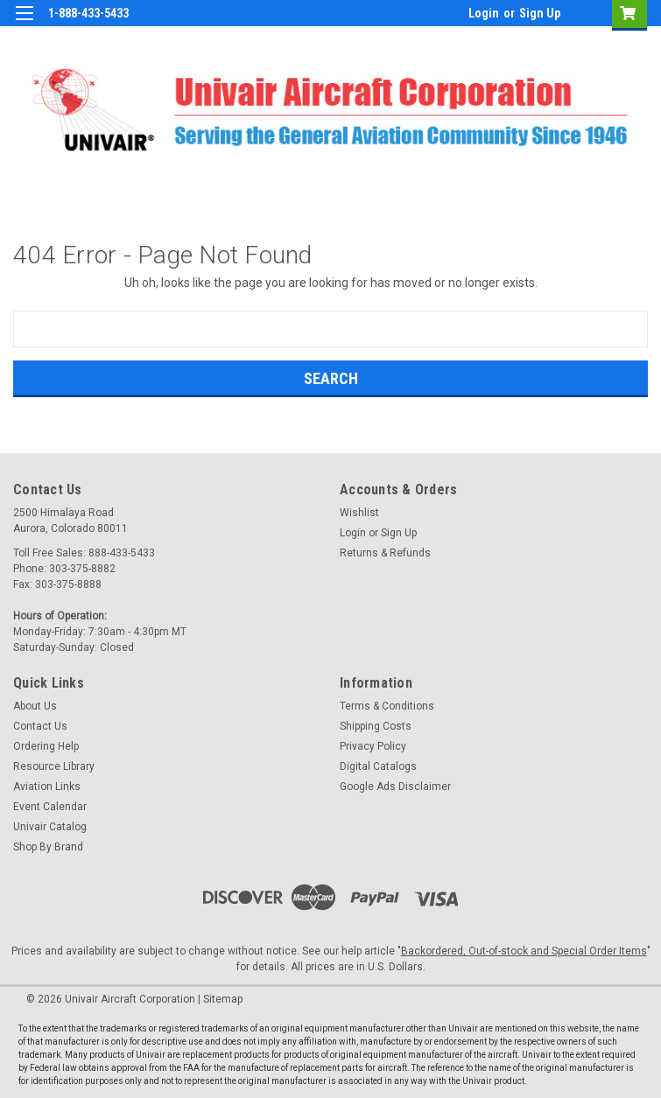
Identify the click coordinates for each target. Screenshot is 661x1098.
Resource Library (54, 766)
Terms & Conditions (387, 706)
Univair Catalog (50, 827)
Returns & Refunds (385, 553)
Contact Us (40, 726)
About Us (35, 706)
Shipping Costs (375, 726)
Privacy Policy (373, 746)
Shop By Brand (48, 847)
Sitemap (223, 999)
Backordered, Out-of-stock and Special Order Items (524, 951)
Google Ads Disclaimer (395, 786)
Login (483, 13)
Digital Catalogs (378, 766)
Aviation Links (47, 786)
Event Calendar (50, 807)
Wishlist (359, 513)
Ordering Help (46, 746)
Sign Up (539, 13)
